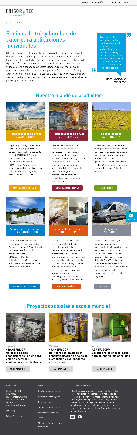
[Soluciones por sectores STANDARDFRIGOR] (25, 211)
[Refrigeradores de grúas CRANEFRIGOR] (68, 116)
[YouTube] (80, 416)
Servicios (102, 286)
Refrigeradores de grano (24, 188)
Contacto (114, 2)
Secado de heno (105, 188)
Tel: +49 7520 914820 (15, 399)
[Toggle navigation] (127, 12)
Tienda (85, 2)
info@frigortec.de (21, 405)
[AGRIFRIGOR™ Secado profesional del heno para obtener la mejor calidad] (111, 327)
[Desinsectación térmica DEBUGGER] (68, 211)
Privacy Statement (14, 416)
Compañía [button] (97, 2)
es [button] (124, 2)
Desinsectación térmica (66, 286)
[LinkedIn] (72, 416)
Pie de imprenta (13, 410)
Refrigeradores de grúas (67, 188)
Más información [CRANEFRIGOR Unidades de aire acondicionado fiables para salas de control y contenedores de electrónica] (18, 369)
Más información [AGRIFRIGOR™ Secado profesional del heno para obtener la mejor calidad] (104, 369)
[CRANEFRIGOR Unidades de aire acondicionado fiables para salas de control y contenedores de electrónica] (25, 327)
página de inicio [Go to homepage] (13, 22)
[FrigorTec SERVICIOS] (111, 211)
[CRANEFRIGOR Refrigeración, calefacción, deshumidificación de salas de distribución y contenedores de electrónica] (68, 327)
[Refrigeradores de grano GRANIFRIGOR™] (25, 116)
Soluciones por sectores (24, 286)
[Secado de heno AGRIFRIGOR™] (111, 116)
